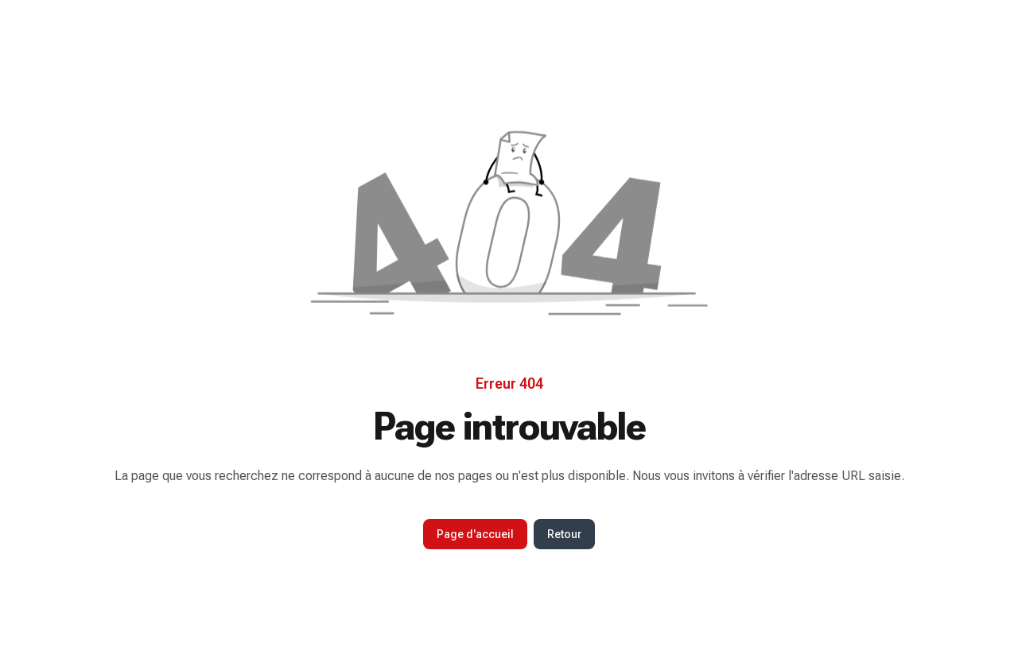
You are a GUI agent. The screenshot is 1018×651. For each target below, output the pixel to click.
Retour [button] (564, 534)
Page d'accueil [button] (475, 534)
